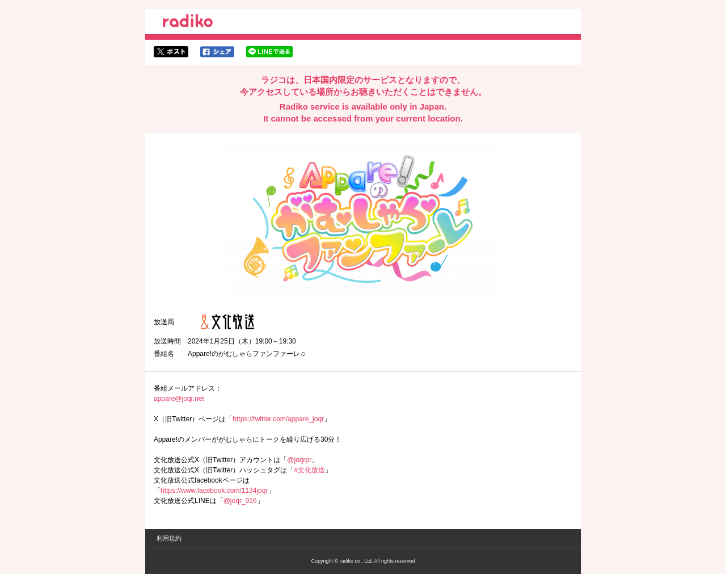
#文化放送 (309, 470)
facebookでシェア (217, 51)
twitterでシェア (171, 51)
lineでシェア (269, 51)
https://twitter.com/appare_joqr (278, 419)
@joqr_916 (240, 501)
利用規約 (169, 538)
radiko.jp (188, 22)
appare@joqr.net (179, 399)
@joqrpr (299, 460)
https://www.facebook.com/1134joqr (214, 491)
